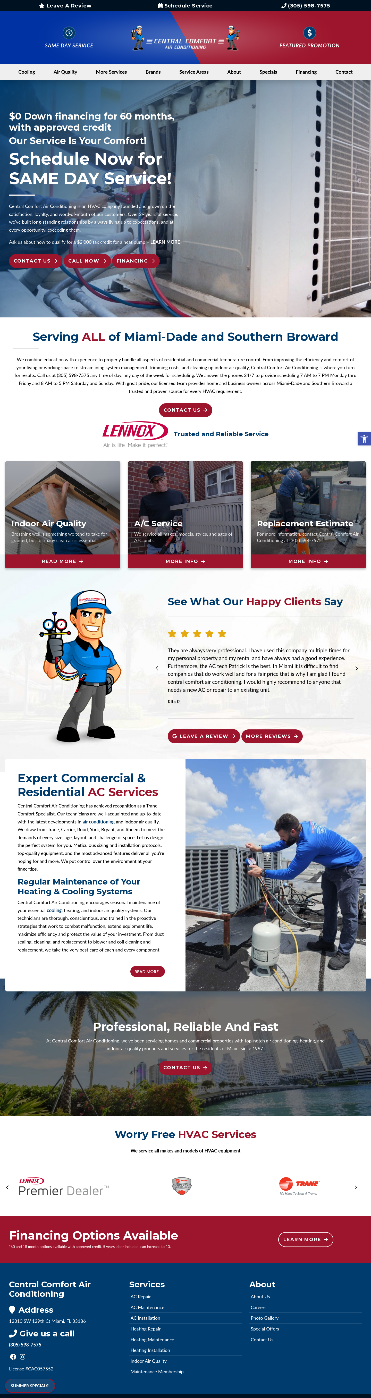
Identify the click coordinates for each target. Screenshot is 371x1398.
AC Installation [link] (145, 1318)
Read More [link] (62, 561)
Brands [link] (153, 72)
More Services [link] (111, 72)
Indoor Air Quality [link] (149, 1361)
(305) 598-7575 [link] (305, 5)
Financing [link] (306, 72)
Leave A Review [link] (65, 5)
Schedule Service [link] (185, 5)
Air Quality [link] (65, 72)
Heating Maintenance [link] (152, 1339)
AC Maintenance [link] (147, 1307)
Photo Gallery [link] (265, 1318)
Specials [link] (268, 72)
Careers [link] (258, 1307)
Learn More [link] (305, 1239)
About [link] (234, 72)
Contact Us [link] (35, 261)
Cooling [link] (26, 72)
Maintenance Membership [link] (157, 1371)
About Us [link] (260, 1296)
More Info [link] (185, 561)
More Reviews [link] (272, 736)
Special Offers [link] (265, 1329)
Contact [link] (344, 72)
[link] (364, 438)
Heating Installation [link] (150, 1350)
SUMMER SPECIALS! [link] (30, 1385)
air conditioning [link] (99, 821)
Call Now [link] (87, 261)
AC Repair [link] (141, 1296)
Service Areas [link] (194, 72)
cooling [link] (54, 910)
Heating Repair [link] (146, 1329)
